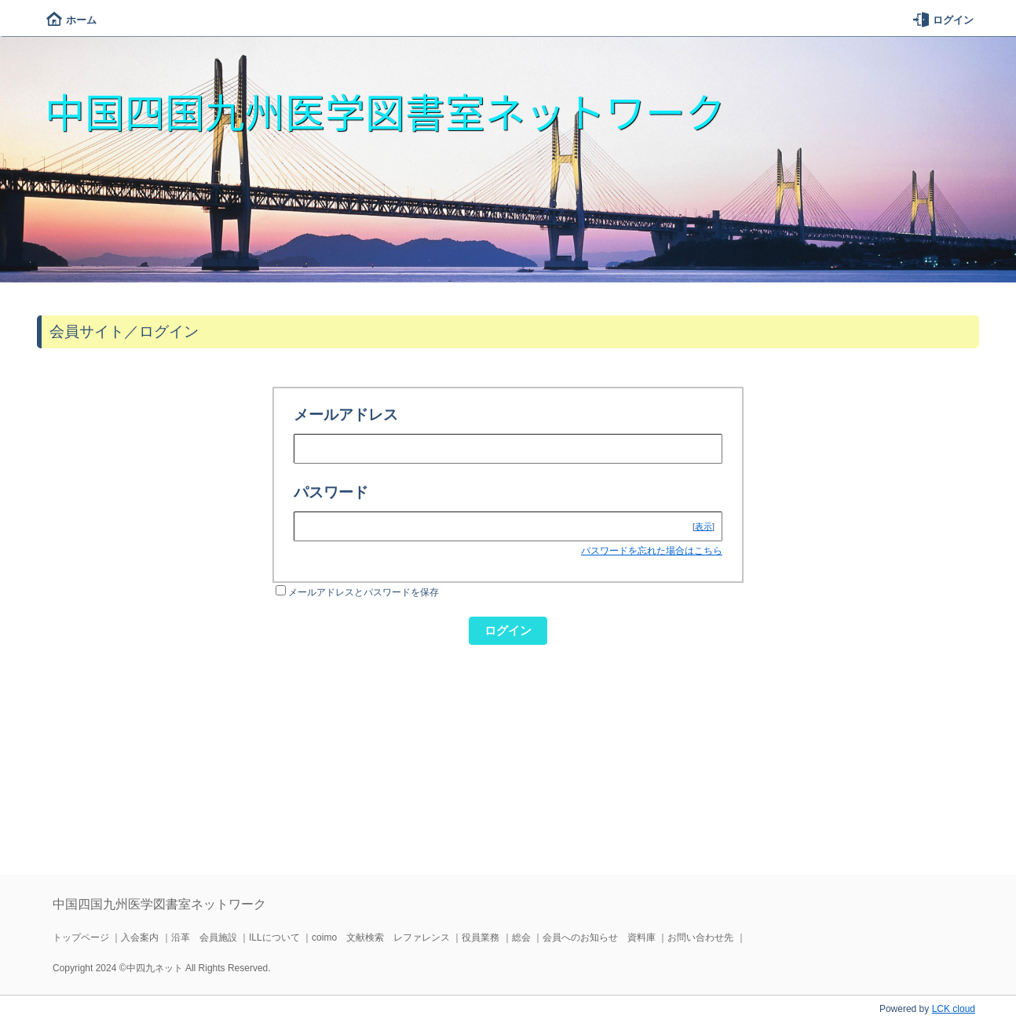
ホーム (71, 20)
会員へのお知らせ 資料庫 (599, 937)
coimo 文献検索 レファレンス (381, 937)
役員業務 (480, 937)
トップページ (81, 937)
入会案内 (140, 937)
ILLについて (274, 937)
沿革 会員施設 (204, 937)
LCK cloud (953, 1008)
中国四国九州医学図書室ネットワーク (385, 111)
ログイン (943, 20)
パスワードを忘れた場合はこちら (651, 550)
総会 (521, 937)
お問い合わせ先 (700, 937)
